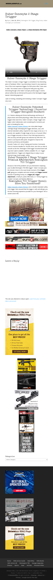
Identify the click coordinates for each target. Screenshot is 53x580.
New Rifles (31, 561)
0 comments (16, 23)
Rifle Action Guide (19, 561)
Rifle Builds (40, 561)
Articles (29, 565)
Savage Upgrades (37, 563)
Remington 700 (25, 563)
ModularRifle (13, 575)
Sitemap (33, 575)
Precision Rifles (39, 565)
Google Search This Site (29, 577)
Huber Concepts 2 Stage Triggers (18, 126)
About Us (41, 575)
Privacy (18, 577)
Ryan (8, 20)
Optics (17, 565)
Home (9, 561)
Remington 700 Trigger (28, 20)
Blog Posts (39, 20)
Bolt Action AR (12, 563)
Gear (22, 565)
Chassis (9, 565)
